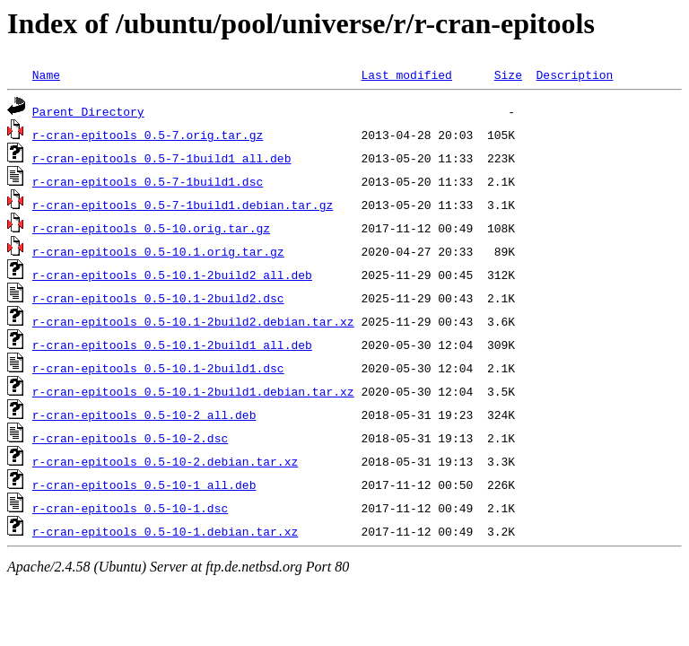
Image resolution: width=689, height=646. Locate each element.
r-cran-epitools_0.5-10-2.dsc (130, 438)
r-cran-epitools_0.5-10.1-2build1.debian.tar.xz (193, 391)
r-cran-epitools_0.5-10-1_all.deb (144, 484)
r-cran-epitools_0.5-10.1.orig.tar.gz (158, 251)
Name (46, 74)
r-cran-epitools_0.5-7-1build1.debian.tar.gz (182, 204)
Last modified (406, 74)
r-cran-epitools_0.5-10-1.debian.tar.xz (165, 531)
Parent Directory (88, 111)
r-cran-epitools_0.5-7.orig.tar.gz (147, 135)
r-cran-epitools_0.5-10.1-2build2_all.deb (172, 274)
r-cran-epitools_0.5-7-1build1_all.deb (162, 158)
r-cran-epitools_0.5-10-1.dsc (130, 508)
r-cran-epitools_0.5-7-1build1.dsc (147, 181)
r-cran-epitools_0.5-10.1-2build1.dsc (158, 368)
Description (574, 74)
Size (508, 74)
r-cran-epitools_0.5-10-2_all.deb (144, 414)
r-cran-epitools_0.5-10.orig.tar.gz (151, 228)
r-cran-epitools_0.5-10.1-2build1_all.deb (172, 344)
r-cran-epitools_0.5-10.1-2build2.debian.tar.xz (193, 321)
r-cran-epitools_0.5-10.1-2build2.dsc (158, 298)
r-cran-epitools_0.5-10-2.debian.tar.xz (165, 461)
